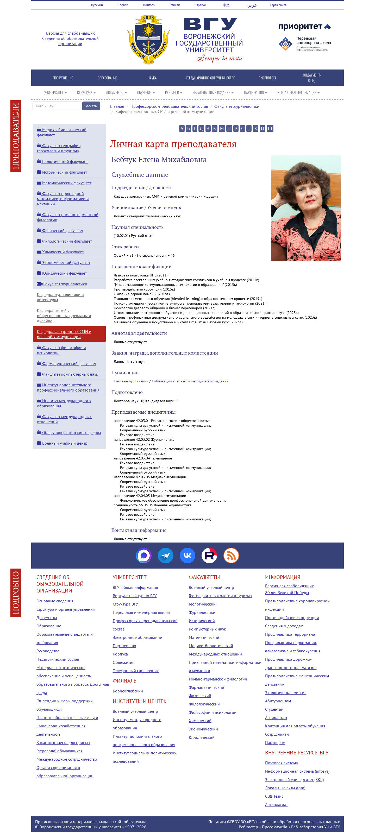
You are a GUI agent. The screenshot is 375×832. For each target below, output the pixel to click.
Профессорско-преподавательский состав (169, 106)
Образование (48, 625)
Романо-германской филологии (218, 679)
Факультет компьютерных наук (67, 374)
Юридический (202, 737)
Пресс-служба (274, 826)
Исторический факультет (62, 172)
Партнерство (124, 645)
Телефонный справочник (136, 670)
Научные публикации (131, 381)
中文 (226, 5)
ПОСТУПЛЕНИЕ (63, 77)
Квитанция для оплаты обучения (295, 725)
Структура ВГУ (125, 604)
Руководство (48, 650)
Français (174, 5)
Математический (204, 637)
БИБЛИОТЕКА (268, 77)
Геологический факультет (62, 161)
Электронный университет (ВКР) (294, 779)
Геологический (202, 604)
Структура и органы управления (65, 609)
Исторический (202, 620)
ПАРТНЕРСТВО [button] (255, 92)
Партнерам (275, 742)
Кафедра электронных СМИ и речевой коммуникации (64, 334)
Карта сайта (278, 5)
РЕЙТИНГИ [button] (173, 92)
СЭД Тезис (274, 796)
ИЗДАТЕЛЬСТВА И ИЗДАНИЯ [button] (213, 92)
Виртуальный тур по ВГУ (135, 595)
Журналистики (202, 612)
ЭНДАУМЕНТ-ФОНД (312, 77)
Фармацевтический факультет (66, 363)
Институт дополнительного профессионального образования (68, 387)
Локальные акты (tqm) (285, 787)
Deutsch (149, 5)
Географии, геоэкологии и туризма (220, 595)
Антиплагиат (276, 804)
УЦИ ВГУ (332, 826)
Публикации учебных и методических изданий (190, 381)
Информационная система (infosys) (297, 771)
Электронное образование (137, 637)
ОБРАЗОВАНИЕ (107, 77)
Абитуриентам (278, 700)
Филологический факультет (64, 241)
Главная (117, 106)
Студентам (274, 709)
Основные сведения (54, 600)
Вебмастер (248, 826)
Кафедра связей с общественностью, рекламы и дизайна (64, 315)
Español (200, 5)
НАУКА (152, 77)
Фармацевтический (206, 687)
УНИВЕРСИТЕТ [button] (55, 92)
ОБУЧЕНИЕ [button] (146, 92)
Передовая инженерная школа (141, 612)
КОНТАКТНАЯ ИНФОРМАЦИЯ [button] (299, 92)
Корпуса (120, 654)
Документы (46, 617)
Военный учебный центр (62, 443)
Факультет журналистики (236, 106)
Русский (97, 5)
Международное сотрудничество (66, 759)
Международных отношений (215, 654)
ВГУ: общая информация (135, 587)
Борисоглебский (128, 691)
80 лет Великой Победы (287, 592)
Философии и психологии (212, 712)
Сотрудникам (277, 734)
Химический (200, 720)
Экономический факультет (63, 262)
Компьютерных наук (207, 629)
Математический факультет (64, 182)
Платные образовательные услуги (67, 717)
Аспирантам (276, 717)
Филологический (204, 704)
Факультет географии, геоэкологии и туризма (59, 148)
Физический (200, 695)
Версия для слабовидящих (70, 33)
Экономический (203, 729)
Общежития (123, 662)
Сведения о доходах (284, 625)
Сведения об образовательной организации (70, 41)
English (123, 5)
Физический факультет (60, 230)
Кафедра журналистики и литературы (60, 297)
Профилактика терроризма (290, 634)
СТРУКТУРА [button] (86, 92)
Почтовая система (281, 762)
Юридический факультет (62, 273)
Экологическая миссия (286, 692)
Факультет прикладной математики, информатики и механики (63, 198)
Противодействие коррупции (292, 617)
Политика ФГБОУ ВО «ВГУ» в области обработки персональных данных (274, 821)
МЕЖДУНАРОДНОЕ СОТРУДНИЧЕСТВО (209, 77)
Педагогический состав (57, 659)
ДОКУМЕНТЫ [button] (116, 92)
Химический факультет (60, 251)
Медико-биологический (211, 645)
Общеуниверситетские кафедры (69, 432)
